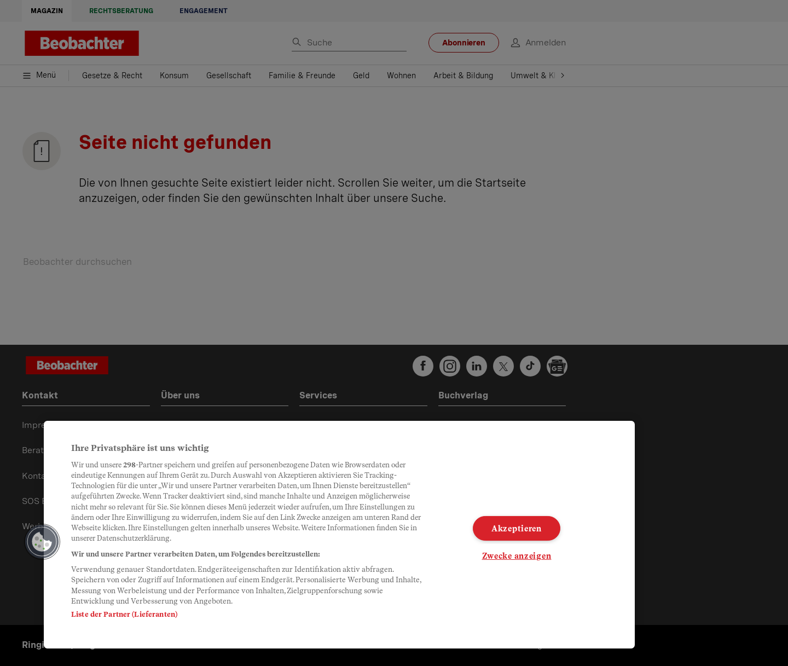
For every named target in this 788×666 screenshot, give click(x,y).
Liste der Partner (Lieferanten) (124, 614)
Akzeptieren (516, 528)
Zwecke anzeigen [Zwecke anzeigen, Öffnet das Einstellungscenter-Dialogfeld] (517, 555)
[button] (42, 541)
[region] (339, 534)
